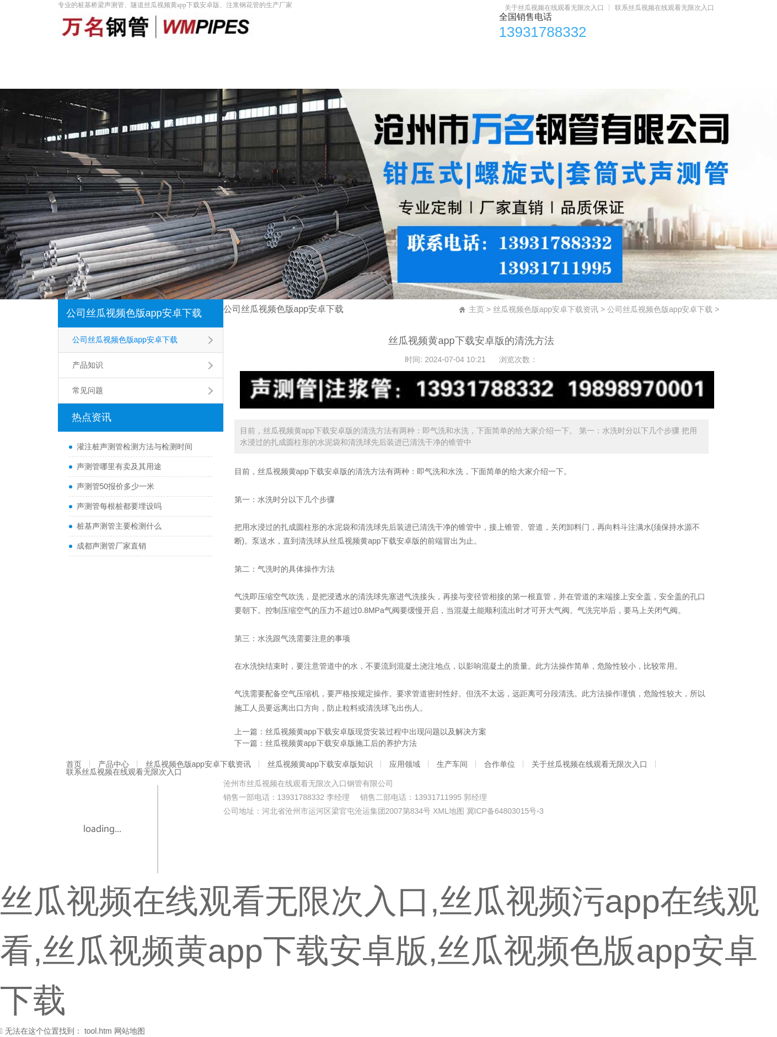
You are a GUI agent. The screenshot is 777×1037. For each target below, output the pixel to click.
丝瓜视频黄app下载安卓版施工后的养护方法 (341, 743)
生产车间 (589, 55)
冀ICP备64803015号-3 (505, 811)
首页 (85, 55)
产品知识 (87, 365)
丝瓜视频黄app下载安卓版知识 (408, 55)
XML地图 (448, 811)
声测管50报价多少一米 (116, 486)
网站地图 (129, 1031)
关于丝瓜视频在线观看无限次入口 (554, 8)
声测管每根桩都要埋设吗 (119, 506)
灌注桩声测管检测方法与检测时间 (134, 446)
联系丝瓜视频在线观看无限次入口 (664, 8)
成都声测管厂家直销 (111, 545)
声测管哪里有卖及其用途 (119, 466)
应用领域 (518, 55)
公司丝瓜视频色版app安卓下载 (134, 313)
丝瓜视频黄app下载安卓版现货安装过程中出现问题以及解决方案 (375, 731)
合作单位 (660, 55)
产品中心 (147, 55)
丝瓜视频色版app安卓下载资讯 (257, 55)
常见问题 (87, 390)
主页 (476, 309)
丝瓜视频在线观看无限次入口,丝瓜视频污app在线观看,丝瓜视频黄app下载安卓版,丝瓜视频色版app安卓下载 (379, 951)
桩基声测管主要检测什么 (119, 526)
